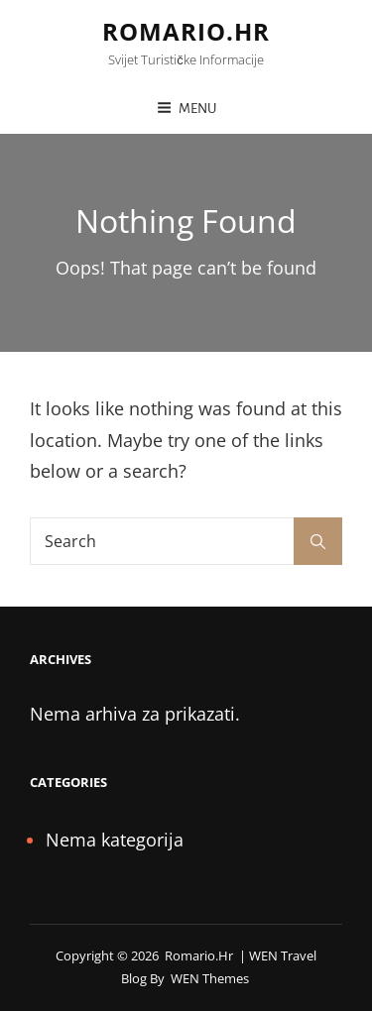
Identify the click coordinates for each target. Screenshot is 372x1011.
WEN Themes (210, 978)
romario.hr (186, 31)
